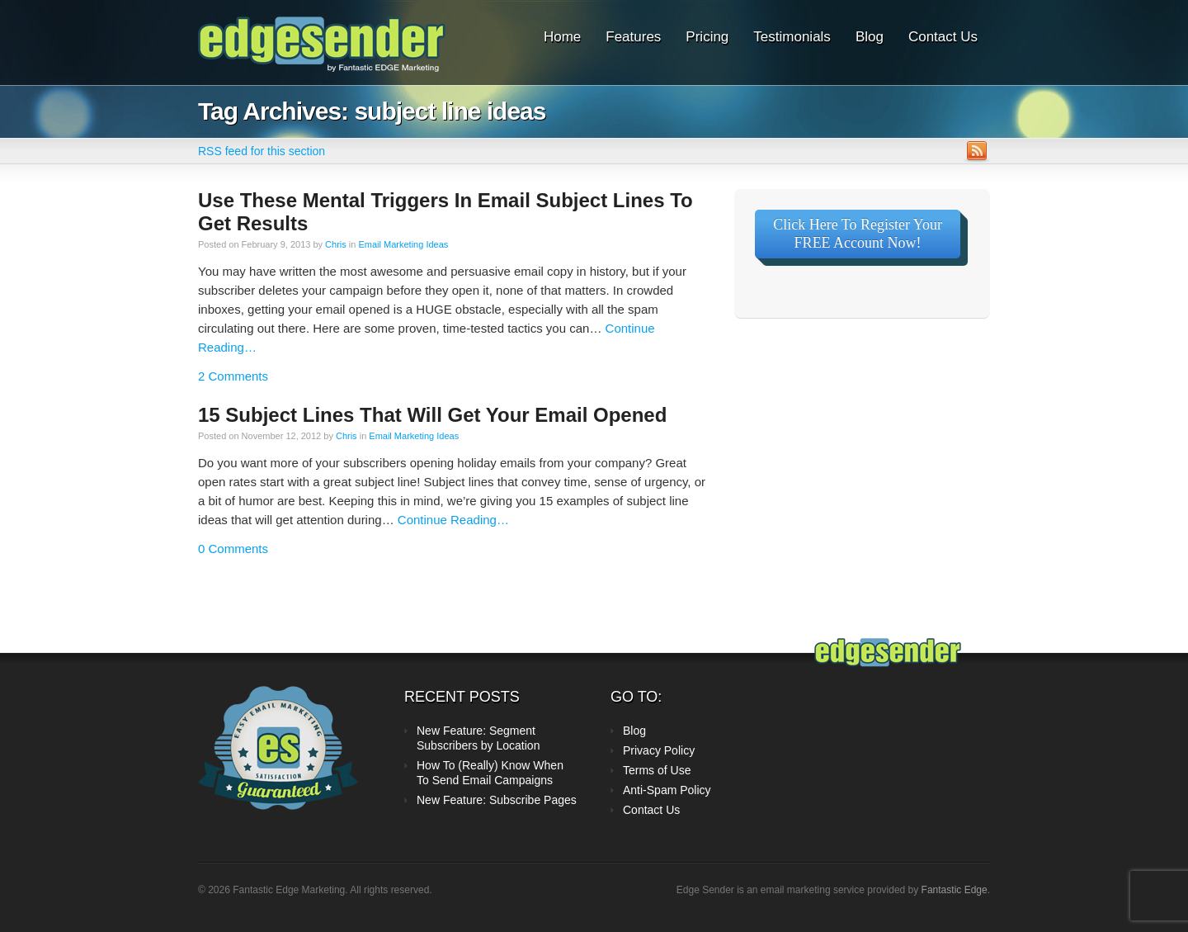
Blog (870, 37)
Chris (335, 244)
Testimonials (792, 37)
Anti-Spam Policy (667, 790)
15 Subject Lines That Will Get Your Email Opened (432, 415)
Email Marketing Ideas (403, 244)
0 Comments (233, 549)
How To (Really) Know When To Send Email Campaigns (490, 773)
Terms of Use (657, 770)
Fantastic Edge (955, 890)
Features (633, 37)
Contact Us (943, 37)
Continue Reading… (453, 520)
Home (562, 37)
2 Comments (233, 376)
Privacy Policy (659, 750)
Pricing (707, 37)
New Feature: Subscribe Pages (497, 800)
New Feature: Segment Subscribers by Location (478, 738)
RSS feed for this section (261, 151)
